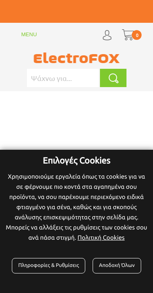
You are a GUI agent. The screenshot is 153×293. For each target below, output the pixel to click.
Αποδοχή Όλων (117, 265)
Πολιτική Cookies (101, 237)
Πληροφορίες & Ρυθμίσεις (48, 265)
